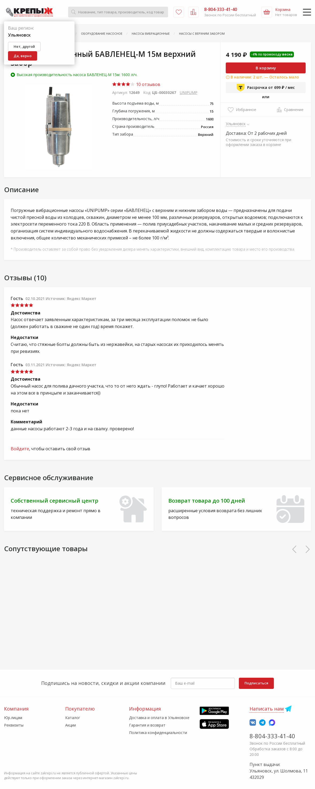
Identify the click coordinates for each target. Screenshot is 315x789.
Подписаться (256, 683)
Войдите (20, 449)
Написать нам (267, 708)
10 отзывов (136, 84)
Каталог (72, 717)
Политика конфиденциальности (158, 732)
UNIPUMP (188, 92)
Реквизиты (14, 725)
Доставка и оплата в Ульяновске (159, 717)
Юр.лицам (13, 717)
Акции (70, 725)
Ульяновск (236, 123)
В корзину (266, 67)
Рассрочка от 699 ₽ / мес (266, 87)
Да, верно (23, 55)
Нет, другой (24, 46)
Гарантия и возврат (147, 725)
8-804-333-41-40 (272, 736)
